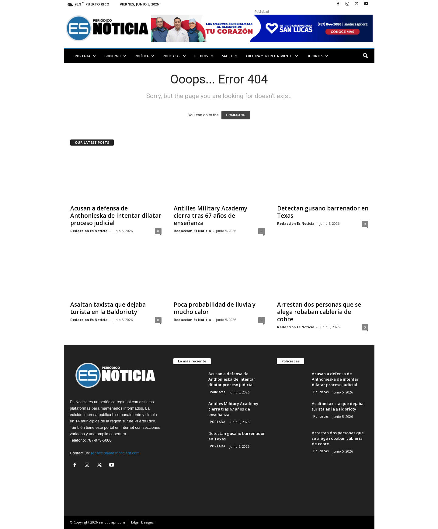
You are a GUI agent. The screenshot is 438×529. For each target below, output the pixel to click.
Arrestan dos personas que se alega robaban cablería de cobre (319, 312)
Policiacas (174, 56)
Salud (230, 56)
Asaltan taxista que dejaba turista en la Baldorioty (108, 308)
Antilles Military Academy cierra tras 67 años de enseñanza (210, 215)
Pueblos (204, 56)
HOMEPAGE (235, 115)
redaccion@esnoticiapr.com (115, 453)
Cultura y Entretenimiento (272, 56)
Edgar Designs (142, 522)
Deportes (317, 56)
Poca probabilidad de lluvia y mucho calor (214, 308)
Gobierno (115, 56)
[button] (365, 56)
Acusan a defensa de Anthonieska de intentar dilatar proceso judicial (115, 215)
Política (144, 56)
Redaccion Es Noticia (89, 230)
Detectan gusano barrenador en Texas (322, 212)
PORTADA (85, 56)
